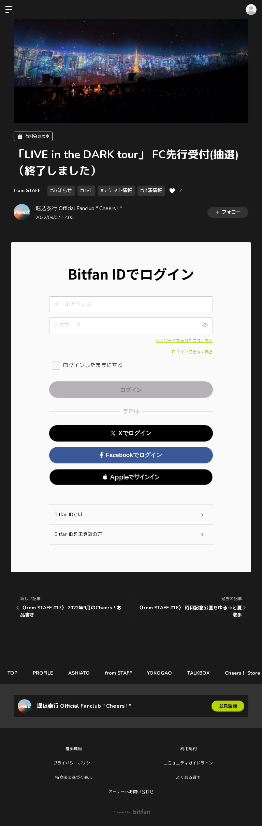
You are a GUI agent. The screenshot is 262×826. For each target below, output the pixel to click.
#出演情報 (151, 190)
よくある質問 (188, 777)
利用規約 (188, 748)
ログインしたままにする (93, 365)
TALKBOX (208, 673)
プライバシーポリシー (73, 763)
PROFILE (45, 673)
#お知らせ (61, 190)
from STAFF (27, 190)
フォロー (228, 212)
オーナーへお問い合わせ (131, 792)
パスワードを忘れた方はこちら (184, 340)
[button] (131, 477)
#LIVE (86, 190)
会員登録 (227, 706)
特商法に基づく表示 (73, 777)
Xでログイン (131, 433)
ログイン (251, 9)
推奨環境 (74, 748)
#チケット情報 (116, 190)
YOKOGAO (167, 673)
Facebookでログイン (131, 455)
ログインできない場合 (192, 352)
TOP (13, 673)
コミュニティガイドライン (188, 763)
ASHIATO (83, 673)
